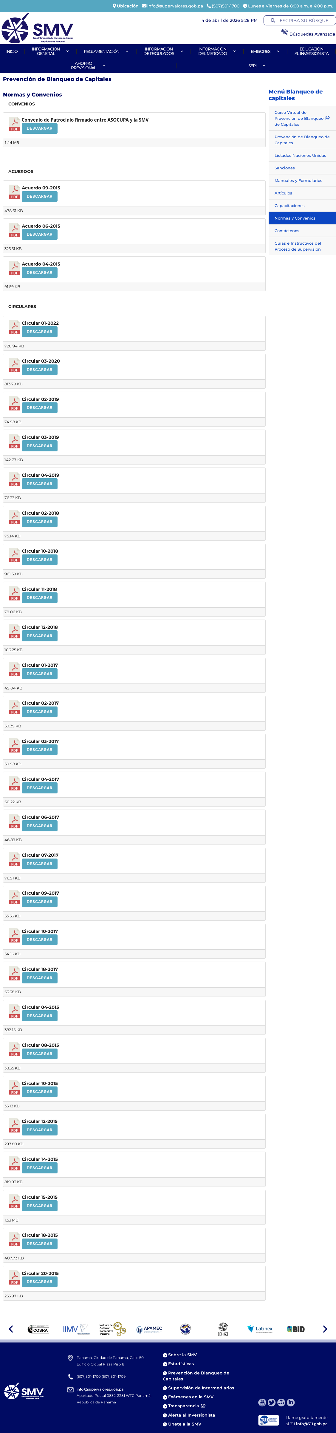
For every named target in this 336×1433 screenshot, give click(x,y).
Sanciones (285, 167)
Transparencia (186, 1406)
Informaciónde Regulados (163, 51)
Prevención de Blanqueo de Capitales (302, 139)
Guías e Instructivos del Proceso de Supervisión (298, 246)
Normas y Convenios (295, 218)
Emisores (265, 51)
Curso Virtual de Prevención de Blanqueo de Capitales (302, 118)
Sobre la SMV (182, 1354)
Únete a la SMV (184, 1424)
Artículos (283, 193)
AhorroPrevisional (88, 65)
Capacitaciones (290, 205)
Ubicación (128, 6)
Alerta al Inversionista (191, 1415)
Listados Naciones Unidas (300, 155)
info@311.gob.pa (312, 1423)
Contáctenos (287, 230)
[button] (11, 1329)
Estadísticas (181, 1363)
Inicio (12, 51)
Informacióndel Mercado (217, 51)
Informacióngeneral (50, 51)
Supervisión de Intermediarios (201, 1388)
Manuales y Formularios (298, 180)
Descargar (39, 128)
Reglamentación (106, 51)
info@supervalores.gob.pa (100, 1389)
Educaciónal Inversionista (312, 51)
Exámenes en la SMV (190, 1397)
